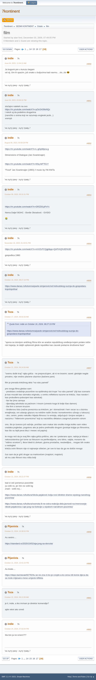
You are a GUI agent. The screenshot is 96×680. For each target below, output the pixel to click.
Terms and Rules (79, 677)
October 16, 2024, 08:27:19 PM (17, 280)
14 (30, 49)
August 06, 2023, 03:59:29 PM (16, 143)
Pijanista (13, 526)
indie (10, 58)
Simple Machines (23, 677)
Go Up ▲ (90, 677)
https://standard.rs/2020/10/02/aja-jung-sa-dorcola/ (29, 543)
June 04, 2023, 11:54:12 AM (15, 63)
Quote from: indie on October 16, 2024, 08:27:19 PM (32, 324)
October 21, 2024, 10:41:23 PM (17, 563)
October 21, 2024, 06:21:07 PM (17, 477)
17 (40, 49)
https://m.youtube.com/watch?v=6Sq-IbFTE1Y (27, 164)
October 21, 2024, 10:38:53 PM (17, 531)
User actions (86, 49)
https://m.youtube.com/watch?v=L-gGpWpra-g (27, 149)
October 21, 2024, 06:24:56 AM (17, 367)
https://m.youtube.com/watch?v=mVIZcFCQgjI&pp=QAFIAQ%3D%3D (38, 249)
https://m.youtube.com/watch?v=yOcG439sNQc (27, 109)
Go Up (6, 659)
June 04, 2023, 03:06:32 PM (15, 100)
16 (37, 49)
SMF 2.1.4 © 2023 (9, 677)
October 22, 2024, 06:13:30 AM (17, 597)
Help (69, 677)
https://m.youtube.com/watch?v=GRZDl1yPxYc (27, 206)
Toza (10, 312)
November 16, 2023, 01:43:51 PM (18, 243)
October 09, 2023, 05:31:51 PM (17, 194)
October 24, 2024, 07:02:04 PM (17, 629)
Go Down (7, 49)
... (28, 49)
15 (33, 49)
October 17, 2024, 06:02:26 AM (17, 317)
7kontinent (11, 11)
